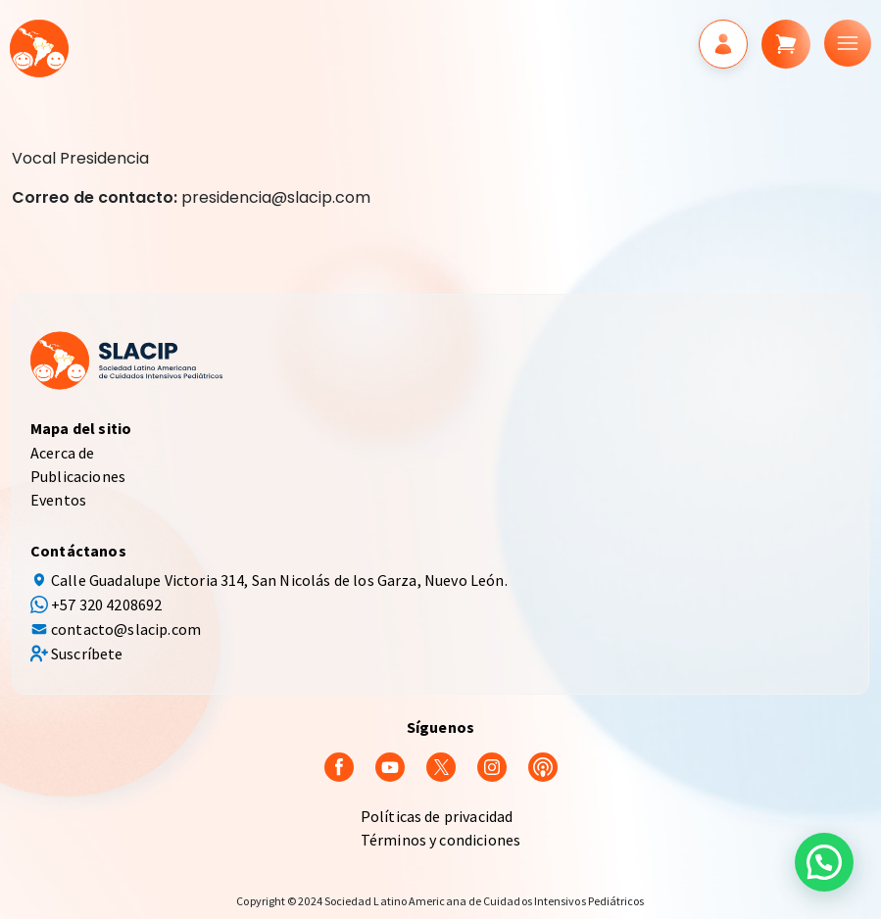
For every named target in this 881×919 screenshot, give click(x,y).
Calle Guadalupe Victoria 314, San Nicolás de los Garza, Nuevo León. (279, 580)
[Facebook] (339, 765)
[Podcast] (543, 765)
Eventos (58, 499)
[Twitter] (441, 765)
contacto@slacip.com (126, 629)
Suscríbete (87, 653)
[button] (824, 862)
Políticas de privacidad (437, 816)
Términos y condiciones (441, 839)
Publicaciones (77, 476)
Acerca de (62, 452)
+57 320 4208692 (106, 604)
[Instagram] (492, 765)
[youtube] (390, 765)
